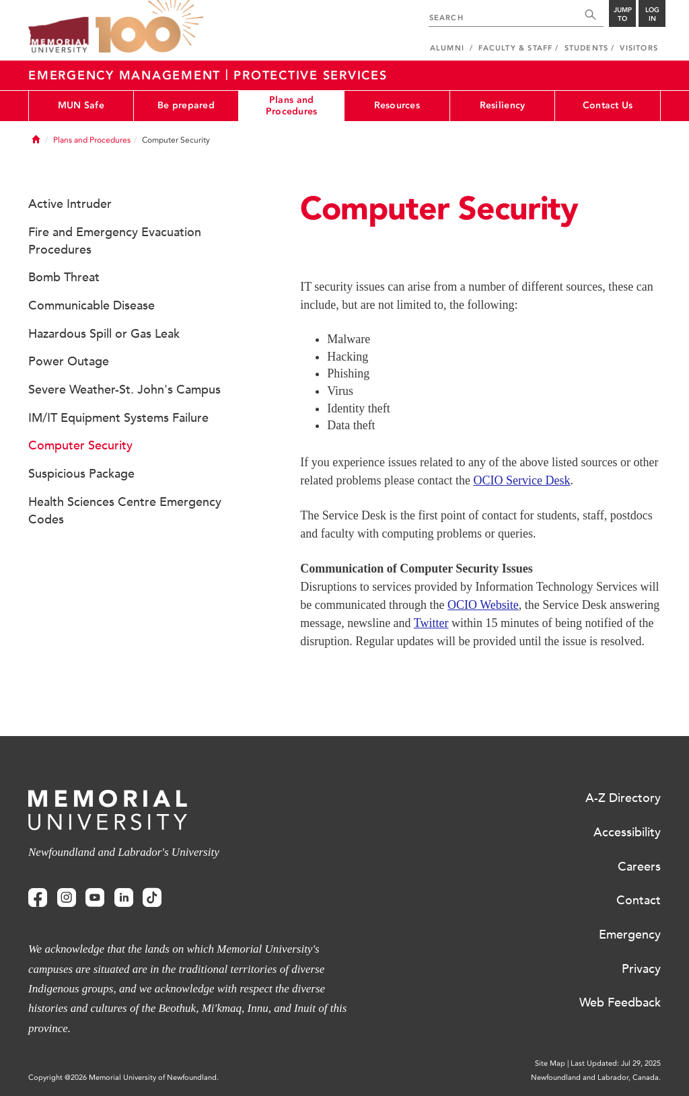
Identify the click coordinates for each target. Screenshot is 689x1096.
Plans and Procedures (292, 105)
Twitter (431, 623)
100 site (149, 27)
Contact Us (608, 105)
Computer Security (80, 445)
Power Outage (68, 361)
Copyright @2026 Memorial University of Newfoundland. (123, 1077)
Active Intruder (70, 203)
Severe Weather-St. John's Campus (124, 389)
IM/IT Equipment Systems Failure (118, 417)
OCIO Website (483, 605)
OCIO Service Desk (522, 480)
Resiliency (502, 105)
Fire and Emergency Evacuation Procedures (114, 241)
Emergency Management (126, 75)
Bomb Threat (64, 277)
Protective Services (310, 75)
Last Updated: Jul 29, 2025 (616, 1063)
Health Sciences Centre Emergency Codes (124, 511)
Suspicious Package (81, 473)
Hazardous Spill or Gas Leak (104, 333)
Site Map (550, 1063)
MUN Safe (81, 105)
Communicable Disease (91, 305)
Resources (397, 105)
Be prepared (186, 105)
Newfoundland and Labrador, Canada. (596, 1077)
